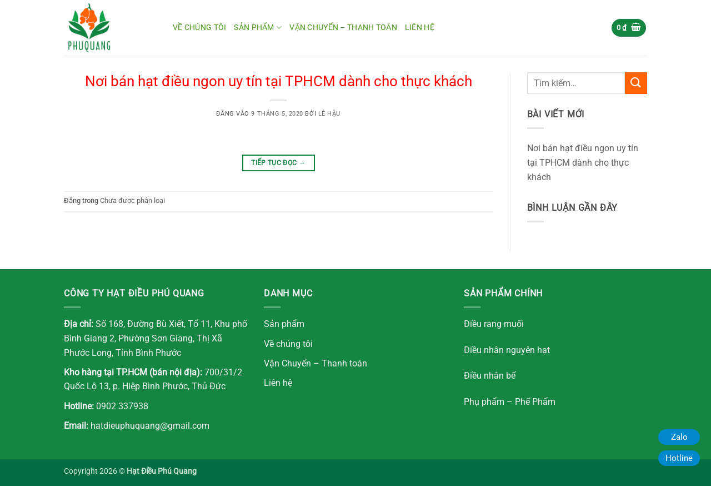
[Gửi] (636, 83)
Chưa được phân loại (132, 200)
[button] (629, 28)
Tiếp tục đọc (278, 163)
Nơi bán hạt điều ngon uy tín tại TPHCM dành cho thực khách (278, 81)
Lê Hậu (329, 113)
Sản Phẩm (258, 27)
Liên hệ (419, 27)
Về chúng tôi (199, 27)
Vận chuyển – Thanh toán (343, 27)
